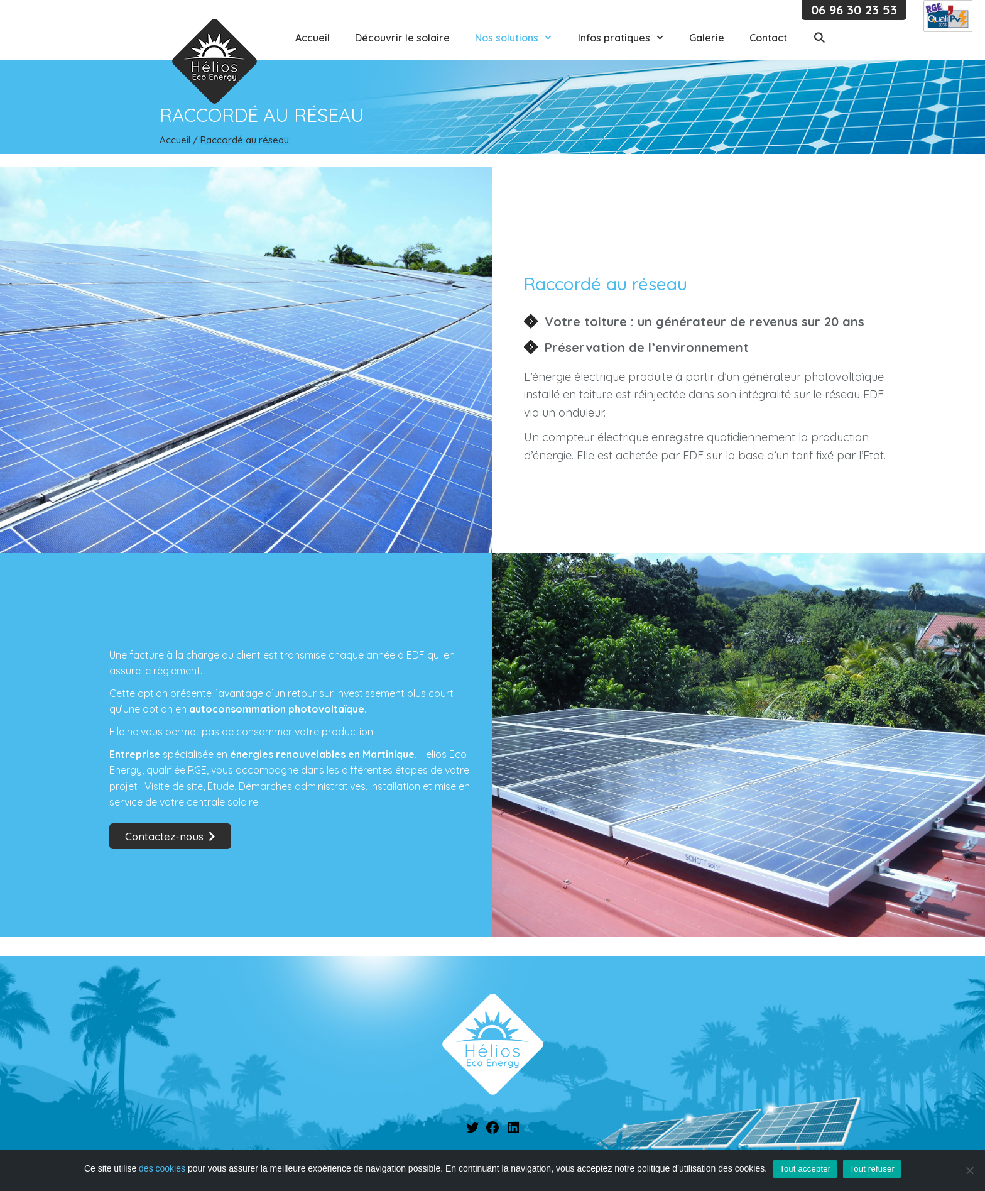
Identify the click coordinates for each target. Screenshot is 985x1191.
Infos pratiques (627, 38)
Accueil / (180, 140)
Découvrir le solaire (402, 37)
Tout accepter (805, 1168)
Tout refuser (872, 1168)
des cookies (162, 1168)
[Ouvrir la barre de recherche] (819, 38)
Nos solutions (520, 38)
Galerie (706, 37)
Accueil (312, 37)
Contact (768, 37)
